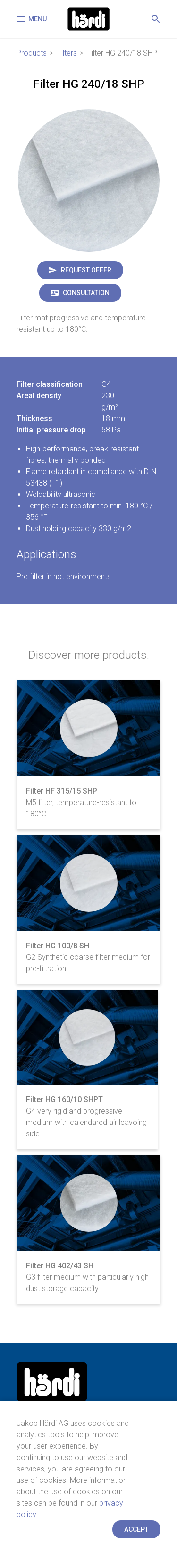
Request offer (86, 270)
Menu (31, 19)
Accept (136, 1529)
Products (32, 52)
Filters (67, 52)
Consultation (86, 293)
